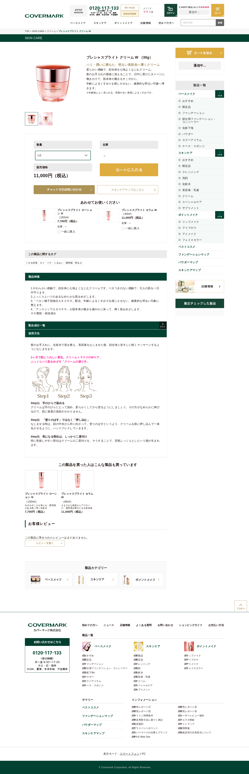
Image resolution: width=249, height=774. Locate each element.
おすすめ (188, 100)
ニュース (108, 625)
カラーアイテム (192, 140)
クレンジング (190, 171)
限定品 (186, 106)
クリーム (51, 31)
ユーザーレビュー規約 (192, 715)
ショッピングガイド (191, 625)
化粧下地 (188, 127)
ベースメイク (78, 23)
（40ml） (77, 491)
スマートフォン (129, 753)
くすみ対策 (32, 263)
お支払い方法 (216, 625)
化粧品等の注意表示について (195, 732)
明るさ (78, 263)
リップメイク (190, 221)
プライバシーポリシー (146, 728)
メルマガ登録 (187, 720)
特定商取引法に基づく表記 (148, 720)
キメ (42, 263)
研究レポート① (142, 707)
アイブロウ (189, 227)
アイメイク (189, 233)
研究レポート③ (142, 711)
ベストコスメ (186, 246)
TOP (27, 31)
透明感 (69, 263)
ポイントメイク (123, 23)
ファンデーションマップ (193, 254)
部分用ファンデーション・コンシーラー (199, 120)
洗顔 (185, 178)
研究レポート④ (188, 711)
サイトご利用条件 (143, 715)
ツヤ (49, 263)
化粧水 (186, 184)
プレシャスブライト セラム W (139, 210)
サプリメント (190, 208)
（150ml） (41, 491)
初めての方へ (166, 23)
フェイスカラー (192, 239)
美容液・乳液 (190, 190)
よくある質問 (144, 625)
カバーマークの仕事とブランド (150, 732)
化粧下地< (89, 672)
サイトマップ (187, 724)
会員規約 (139, 724)
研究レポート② (188, 707)
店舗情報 (145, 23)
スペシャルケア (192, 201)
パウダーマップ (188, 262)
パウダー (188, 134)
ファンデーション (193, 112)
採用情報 (185, 728)
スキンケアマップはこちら (127, 189)
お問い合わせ (165, 625)
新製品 (139, 655)
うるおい (58, 263)
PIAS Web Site (142, 736)
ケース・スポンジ (193, 146)
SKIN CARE (38, 31)
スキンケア (100, 23)
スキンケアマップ (189, 270)
